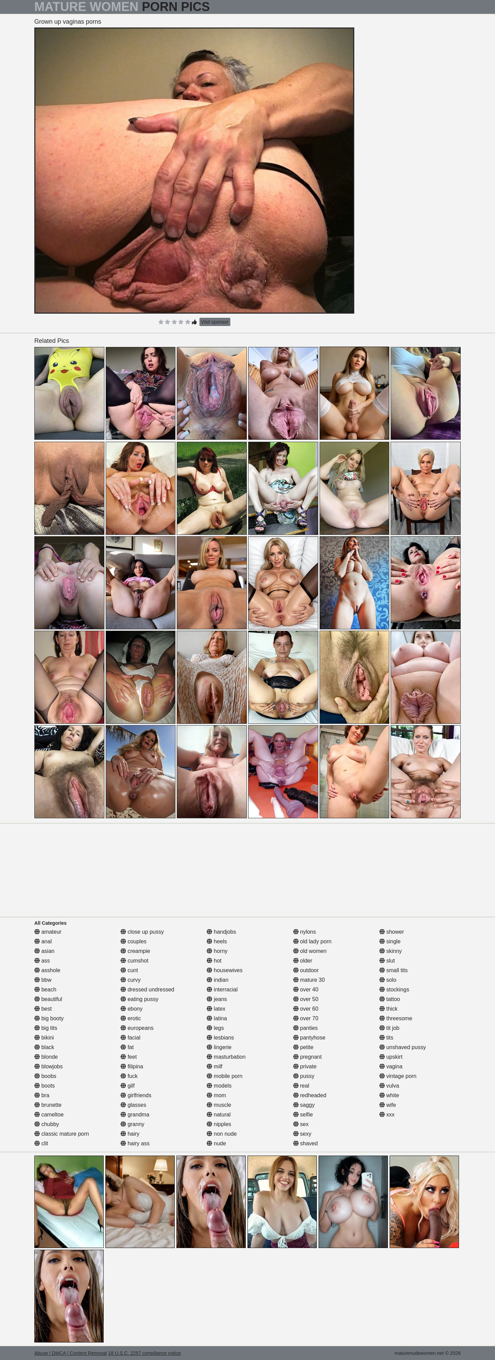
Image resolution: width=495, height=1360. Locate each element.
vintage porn (398, 1076)
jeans (217, 999)
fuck (129, 1076)
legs (215, 1028)
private (304, 1066)
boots (44, 1086)
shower (391, 932)
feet (128, 1057)
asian (44, 951)
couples (133, 941)
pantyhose (309, 1038)
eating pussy (139, 999)
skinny (390, 951)
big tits (45, 1028)
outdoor (306, 970)
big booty (49, 1018)
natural (218, 1114)
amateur (47, 932)
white (389, 1095)
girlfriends (135, 1095)
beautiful (48, 999)
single (390, 941)
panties (305, 1028)
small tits (393, 970)
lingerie (219, 1047)
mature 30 (309, 980)
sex (301, 1124)
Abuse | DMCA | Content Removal (70, 1353)
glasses (133, 1105)
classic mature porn (61, 1134)
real (301, 1086)
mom (216, 1095)
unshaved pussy (402, 1047)
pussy (303, 1076)
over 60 (306, 1009)
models (219, 1086)
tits (386, 1038)
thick (388, 1009)
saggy (304, 1105)
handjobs (221, 932)
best (43, 1009)
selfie (303, 1114)
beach (45, 989)
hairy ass (134, 1143)
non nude (222, 1134)
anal (43, 941)
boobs (45, 1076)
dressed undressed (147, 989)
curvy (130, 980)
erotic (130, 1018)
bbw (42, 980)
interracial (222, 989)
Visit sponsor (215, 322)
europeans (136, 1028)
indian (217, 980)
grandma (134, 1114)
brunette (47, 1105)
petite (303, 1047)
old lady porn (312, 941)
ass (42, 961)
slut (387, 961)
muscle (219, 1105)
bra (41, 1095)
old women (310, 951)
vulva (389, 1086)
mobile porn (224, 1076)
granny (132, 1124)
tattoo (389, 999)
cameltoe (49, 1114)
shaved (305, 1143)
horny (217, 951)
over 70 (306, 1018)
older (302, 961)
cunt (129, 970)
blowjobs (48, 1066)
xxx (386, 1114)
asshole (47, 970)
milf (214, 1066)
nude (216, 1143)
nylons (304, 932)
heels (217, 941)
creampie (135, 951)
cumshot (134, 961)
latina (217, 1018)
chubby (46, 1124)
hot (214, 961)
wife (387, 1105)
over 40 (306, 989)
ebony (131, 1009)
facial (130, 1038)
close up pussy (142, 932)
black (44, 1047)
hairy (129, 1134)
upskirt (391, 1057)
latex (216, 1009)
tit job (389, 1028)
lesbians (220, 1038)
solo (387, 980)
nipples (219, 1124)
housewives (224, 970)
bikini (44, 1038)
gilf (127, 1086)
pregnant (307, 1057)
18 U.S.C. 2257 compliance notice (144, 1353)
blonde (46, 1057)
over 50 (306, 999)
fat (127, 1047)
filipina (131, 1066)
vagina (391, 1066)
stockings (394, 989)
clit (41, 1143)
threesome (395, 1018)
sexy (302, 1134)
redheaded (309, 1095)
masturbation (226, 1057)
